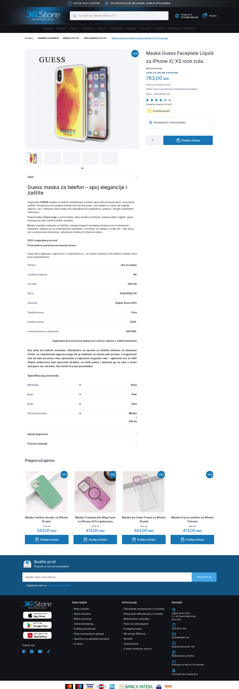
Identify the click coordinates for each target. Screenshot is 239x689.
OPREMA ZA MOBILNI (48, 38)
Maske (51, 28)
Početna (29, 38)
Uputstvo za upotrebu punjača (91, 638)
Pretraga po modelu (193, 28)
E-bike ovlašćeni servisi (137, 648)
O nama (78, 643)
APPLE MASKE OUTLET (95, 38)
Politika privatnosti (85, 628)
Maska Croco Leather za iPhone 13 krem (192, 519)
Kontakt (128, 638)
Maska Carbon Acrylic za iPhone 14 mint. (46, 519)
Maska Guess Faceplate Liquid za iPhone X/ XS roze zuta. (140, 38)
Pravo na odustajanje (136, 623)
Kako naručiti (81, 608)
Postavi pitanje (82, 443)
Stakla (66, 28)
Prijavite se (204, 577)
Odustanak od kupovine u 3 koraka (144, 608)
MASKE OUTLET (71, 38)
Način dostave (82, 613)
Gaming (134, 28)
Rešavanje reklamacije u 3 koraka (143, 613)
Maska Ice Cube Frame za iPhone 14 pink (143, 519)
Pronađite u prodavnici (180, 123)
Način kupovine (82, 434)
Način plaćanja (82, 618)
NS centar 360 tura (135, 633)
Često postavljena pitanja (89, 633)
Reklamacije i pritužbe (136, 618)
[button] (148, 100)
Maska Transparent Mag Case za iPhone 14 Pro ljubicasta (95, 519)
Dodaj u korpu (188, 140)
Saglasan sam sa (46, 585)
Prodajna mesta (133, 628)
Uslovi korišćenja (84, 623)
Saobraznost (131, 643)
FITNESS (167, 28)
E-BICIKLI (151, 28)
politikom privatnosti (59, 585)
